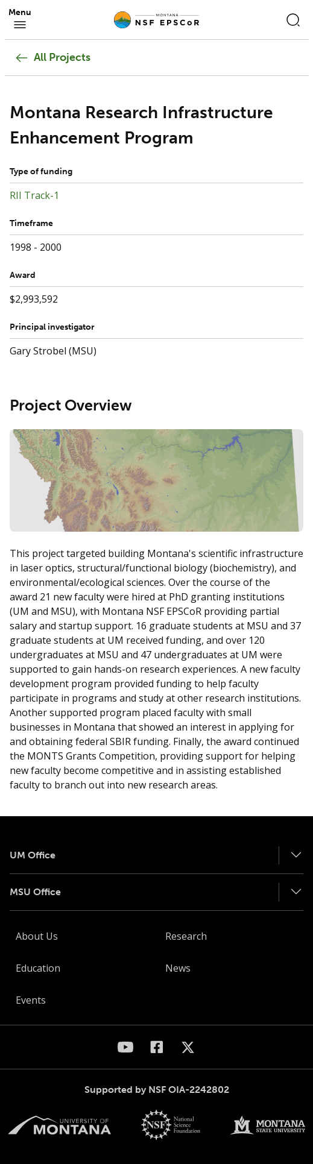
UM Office (32, 855)
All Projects (52, 58)
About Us (37, 936)
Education (38, 968)
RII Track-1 (34, 195)
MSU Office (35, 892)
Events (31, 1000)
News (178, 968)
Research (186, 936)
